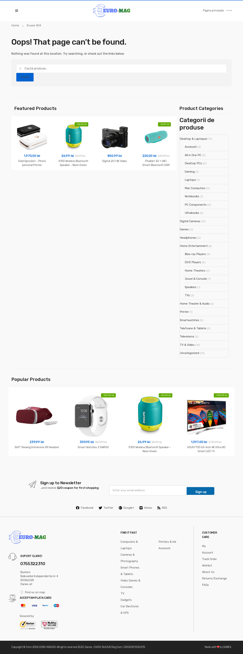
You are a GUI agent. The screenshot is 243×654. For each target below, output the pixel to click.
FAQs (205, 585)
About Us (208, 572)
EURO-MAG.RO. (47, 647)
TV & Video (187, 345)
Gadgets (126, 600)
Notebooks (192, 196)
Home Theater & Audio (195, 303)
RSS (162, 507)
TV (122, 593)
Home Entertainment (194, 246)
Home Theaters (195, 270)
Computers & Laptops (129, 545)
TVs (187, 295)
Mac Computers (195, 188)
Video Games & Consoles (130, 584)
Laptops (190, 180)
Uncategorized (189, 353)
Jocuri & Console (196, 278)
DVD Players (193, 262)
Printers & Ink (167, 541)
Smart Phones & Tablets (130, 571)
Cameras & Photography (129, 558)
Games (184, 229)
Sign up (201, 492)
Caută (25, 77)
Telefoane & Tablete (193, 328)
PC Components (196, 204)
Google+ (126, 507)
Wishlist (207, 565)
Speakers (190, 287)
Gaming (190, 171)
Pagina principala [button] (217, 10)
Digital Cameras (190, 221)
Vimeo (146, 507)
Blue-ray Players (195, 254)
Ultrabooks (192, 213)
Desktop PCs (193, 163)
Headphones (188, 237)
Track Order (209, 559)
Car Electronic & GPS (130, 610)
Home (15, 25)
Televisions (187, 336)
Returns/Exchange (214, 578)
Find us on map (32, 592)
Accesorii (190, 146)
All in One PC (193, 155)
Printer (184, 312)
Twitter (106, 507)
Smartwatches (189, 320)
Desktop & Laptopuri (193, 139)
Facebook (84, 507)
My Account (207, 549)
